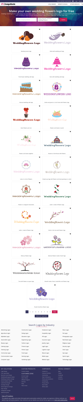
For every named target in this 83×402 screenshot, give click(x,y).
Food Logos (25, 352)
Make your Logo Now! (41, 315)
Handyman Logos (46, 329)
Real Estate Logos (67, 339)
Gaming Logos (25, 356)
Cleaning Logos (5, 349)
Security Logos (66, 346)
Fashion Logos (25, 342)
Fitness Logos (25, 349)
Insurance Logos (46, 339)
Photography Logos (68, 336)
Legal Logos (45, 346)
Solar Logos (66, 349)
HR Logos (44, 336)
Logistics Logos (46, 349)
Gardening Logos (26, 359)
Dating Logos (25, 333)
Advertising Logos (5, 329)
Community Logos (5, 352)
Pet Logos (65, 333)
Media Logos (45, 356)
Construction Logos (27, 329)
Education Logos (26, 336)
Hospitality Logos (46, 333)
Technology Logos (67, 359)
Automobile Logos (5, 339)
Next (54, 311)
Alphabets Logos (5, 336)
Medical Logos (45, 359)
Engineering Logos (26, 339)
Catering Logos (5, 346)
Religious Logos (67, 342)
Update (63, 19)
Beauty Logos (4, 342)
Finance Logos (25, 346)
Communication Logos (7, 356)
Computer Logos (5, 359)
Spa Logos (65, 352)
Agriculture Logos (5, 333)
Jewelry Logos (45, 342)
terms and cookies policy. (61, 400)
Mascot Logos (45, 352)
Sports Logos (66, 356)
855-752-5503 (68, 1)
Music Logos (66, 329)
